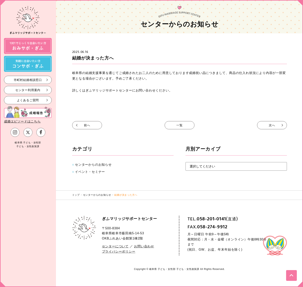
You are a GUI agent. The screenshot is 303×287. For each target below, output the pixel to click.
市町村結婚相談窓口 (28, 79)
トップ (76, 195)
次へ (272, 125)
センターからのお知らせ (93, 164)
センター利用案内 (27, 89)
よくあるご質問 (28, 100)
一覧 (179, 125)
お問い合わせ (144, 246)
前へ (87, 125)
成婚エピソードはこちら (22, 121)
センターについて (115, 246)
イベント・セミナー (90, 171)
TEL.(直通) (212, 219)
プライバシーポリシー (118, 251)
